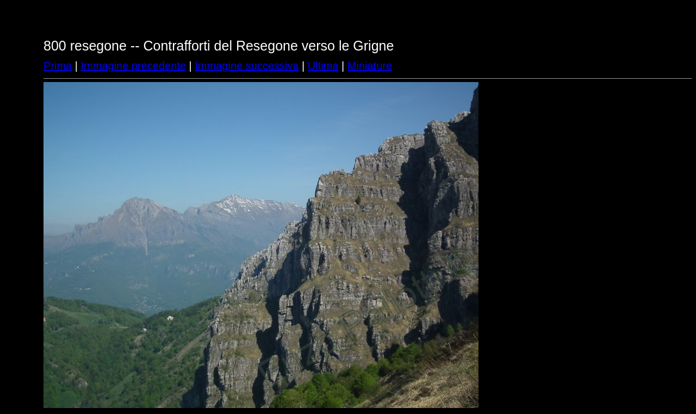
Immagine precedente (133, 66)
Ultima (323, 66)
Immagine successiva (247, 66)
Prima (58, 66)
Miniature (369, 66)
